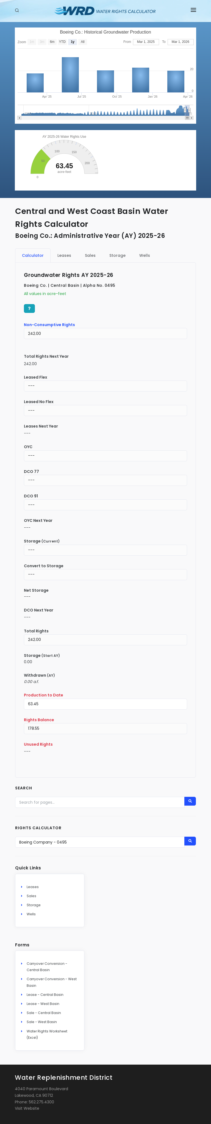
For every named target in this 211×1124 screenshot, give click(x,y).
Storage (34, 905)
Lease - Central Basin (45, 994)
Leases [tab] (64, 255)
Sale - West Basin (42, 1022)
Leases (33, 887)
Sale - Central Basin (44, 1012)
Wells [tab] (144, 255)
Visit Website (27, 1108)
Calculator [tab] (33, 255)
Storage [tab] (117, 255)
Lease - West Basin (43, 1003)
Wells (31, 914)
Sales (31, 896)
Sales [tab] (90, 255)
